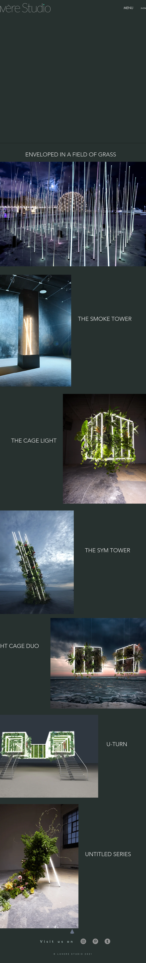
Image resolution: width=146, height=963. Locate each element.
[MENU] (128, 8)
